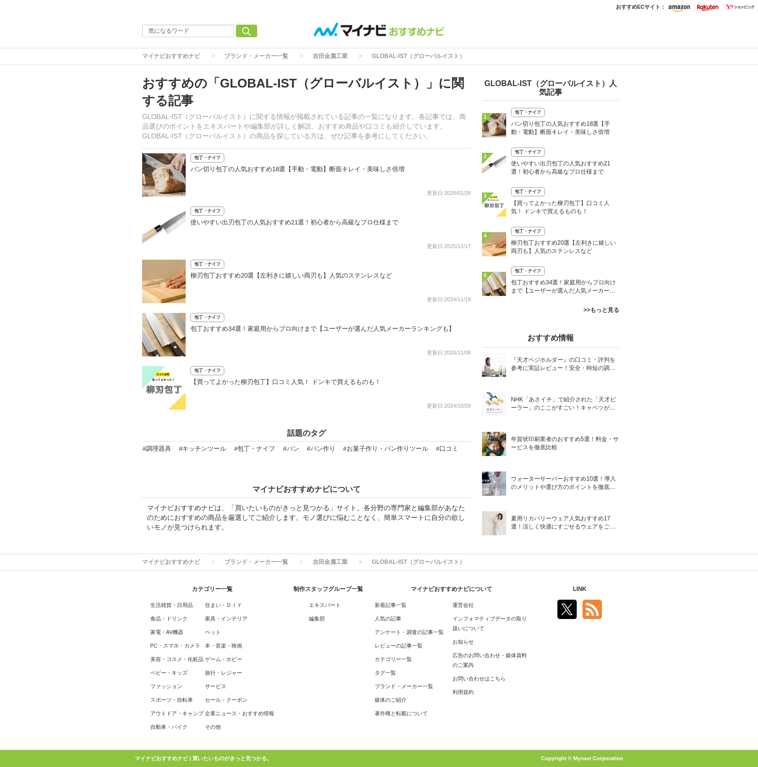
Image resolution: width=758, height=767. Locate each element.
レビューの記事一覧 (399, 646)
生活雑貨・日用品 (171, 605)
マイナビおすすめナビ (171, 56)
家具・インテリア (226, 618)
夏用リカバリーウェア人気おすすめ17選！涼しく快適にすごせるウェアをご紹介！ (563, 523)
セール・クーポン (226, 700)
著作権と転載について (401, 713)
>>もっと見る (601, 310)
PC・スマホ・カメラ (175, 646)
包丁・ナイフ (207, 157)
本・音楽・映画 (223, 646)
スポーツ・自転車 (171, 700)
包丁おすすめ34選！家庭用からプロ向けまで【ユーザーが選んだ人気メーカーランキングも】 (322, 328)
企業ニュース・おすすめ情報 (239, 713)
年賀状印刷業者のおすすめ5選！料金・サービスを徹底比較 (565, 443)
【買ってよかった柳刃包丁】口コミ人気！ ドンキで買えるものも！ (285, 381)
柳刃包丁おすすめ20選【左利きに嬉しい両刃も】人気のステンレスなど (291, 275)
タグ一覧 (385, 673)
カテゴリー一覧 (393, 659)
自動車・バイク (169, 727)
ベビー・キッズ (169, 673)
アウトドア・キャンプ (177, 713)
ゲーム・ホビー (223, 659)
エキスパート (325, 605)
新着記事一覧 (391, 605)
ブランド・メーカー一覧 (256, 56)
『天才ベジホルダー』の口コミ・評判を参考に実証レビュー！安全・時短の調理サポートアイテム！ (563, 364)
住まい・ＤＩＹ (223, 605)
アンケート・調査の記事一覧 (409, 632)
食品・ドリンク (169, 618)
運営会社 (463, 605)
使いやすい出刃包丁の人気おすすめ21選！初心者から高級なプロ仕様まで (294, 222)
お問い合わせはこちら (479, 678)
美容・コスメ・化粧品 (177, 659)
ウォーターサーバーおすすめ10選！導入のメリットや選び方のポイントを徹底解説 (563, 483)
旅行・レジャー (223, 673)
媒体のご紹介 (391, 700)
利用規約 (463, 692)
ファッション (166, 686)
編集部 (317, 618)
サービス (215, 686)
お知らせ (463, 642)
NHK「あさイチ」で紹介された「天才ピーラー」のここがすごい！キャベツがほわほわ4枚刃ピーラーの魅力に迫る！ (563, 404)
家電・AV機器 (167, 632)
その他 (213, 727)
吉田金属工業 (330, 56)
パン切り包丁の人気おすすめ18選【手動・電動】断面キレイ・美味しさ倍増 (297, 169)
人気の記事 (388, 618)
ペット (213, 632)
